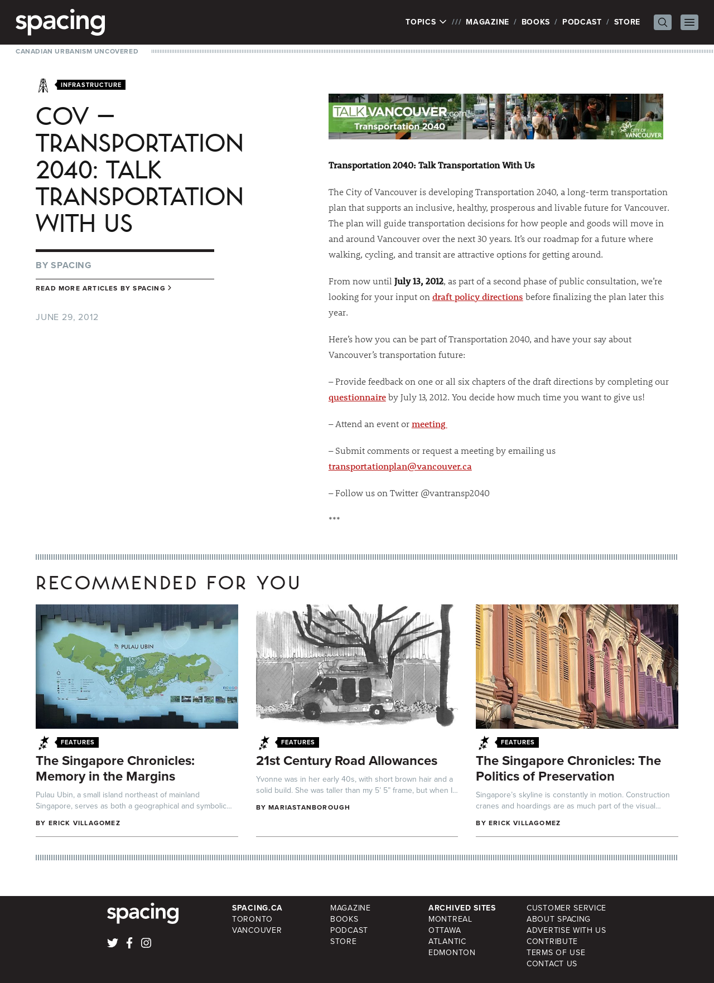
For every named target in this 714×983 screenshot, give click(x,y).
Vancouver (257, 930)
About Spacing (559, 919)
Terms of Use (556, 952)
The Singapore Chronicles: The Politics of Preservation (568, 768)
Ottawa (444, 930)
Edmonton (452, 952)
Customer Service (566, 908)
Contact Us (552, 964)
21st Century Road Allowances (346, 760)
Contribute (552, 941)
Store (627, 22)
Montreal (450, 919)
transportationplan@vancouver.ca (400, 466)
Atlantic (447, 941)
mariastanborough (309, 807)
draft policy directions (477, 296)
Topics (426, 22)
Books (536, 22)
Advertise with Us (566, 930)
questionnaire (357, 397)
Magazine (487, 22)
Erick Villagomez (84, 823)
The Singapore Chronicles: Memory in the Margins (115, 768)
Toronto (252, 919)
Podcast (582, 22)
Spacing (71, 265)
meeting (429, 423)
